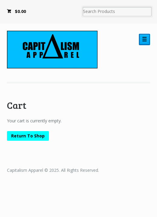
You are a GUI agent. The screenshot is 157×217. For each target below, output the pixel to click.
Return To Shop (28, 136)
